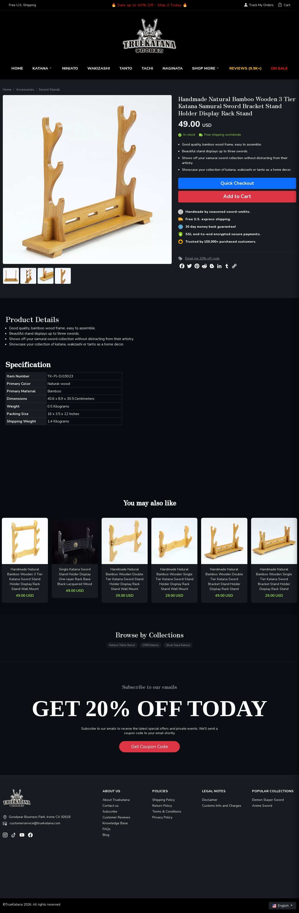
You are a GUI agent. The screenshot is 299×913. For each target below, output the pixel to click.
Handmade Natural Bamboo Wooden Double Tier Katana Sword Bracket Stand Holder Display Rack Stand (224, 579)
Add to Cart (237, 196)
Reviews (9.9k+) (245, 68)
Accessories (25, 89)
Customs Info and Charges (221, 805)
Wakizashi (98, 68)
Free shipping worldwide (220, 134)
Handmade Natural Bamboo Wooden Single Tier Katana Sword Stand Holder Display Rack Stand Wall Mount (174, 579)
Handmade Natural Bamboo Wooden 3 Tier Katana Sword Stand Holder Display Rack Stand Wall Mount (25, 579)
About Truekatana (116, 800)
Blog (106, 835)
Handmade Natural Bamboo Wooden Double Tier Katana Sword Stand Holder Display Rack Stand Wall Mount (124, 579)
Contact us (111, 805)
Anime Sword (262, 805)
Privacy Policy (162, 817)
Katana (42, 68)
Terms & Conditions (166, 811)
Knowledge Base (115, 823)
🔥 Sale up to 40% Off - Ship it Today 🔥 (149, 5)
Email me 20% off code (202, 258)
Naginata (173, 68)
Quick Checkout (237, 183)
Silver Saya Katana (178, 645)
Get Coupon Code (149, 746)
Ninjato (70, 68)
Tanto (125, 68)
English (281, 905)
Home (17, 68)
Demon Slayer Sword (268, 800)
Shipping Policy (163, 800)
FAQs (106, 829)
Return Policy (162, 805)
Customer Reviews (116, 817)
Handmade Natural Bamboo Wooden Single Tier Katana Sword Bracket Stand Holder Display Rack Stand (274, 579)
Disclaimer (209, 800)
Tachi (147, 68)
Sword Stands (49, 89)
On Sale (279, 68)
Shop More (206, 68)
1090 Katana (150, 645)
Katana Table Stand (122, 645)
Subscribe (110, 811)
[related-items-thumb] (25, 540)
